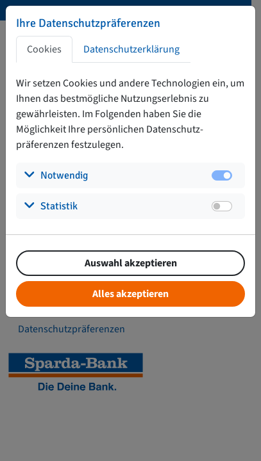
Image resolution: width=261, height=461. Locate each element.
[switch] (222, 206)
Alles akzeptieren (130, 294)
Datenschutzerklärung (131, 49)
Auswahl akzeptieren (131, 263)
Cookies (44, 49)
